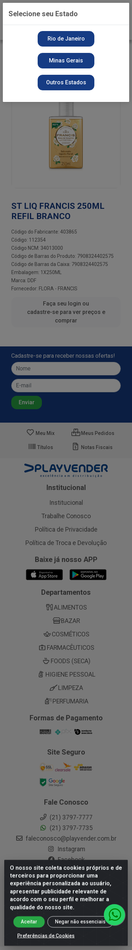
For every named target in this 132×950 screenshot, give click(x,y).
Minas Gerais (66, 60)
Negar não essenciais (80, 928)
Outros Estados (66, 82)
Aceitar (29, 928)
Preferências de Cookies (46, 942)
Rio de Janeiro (66, 38)
